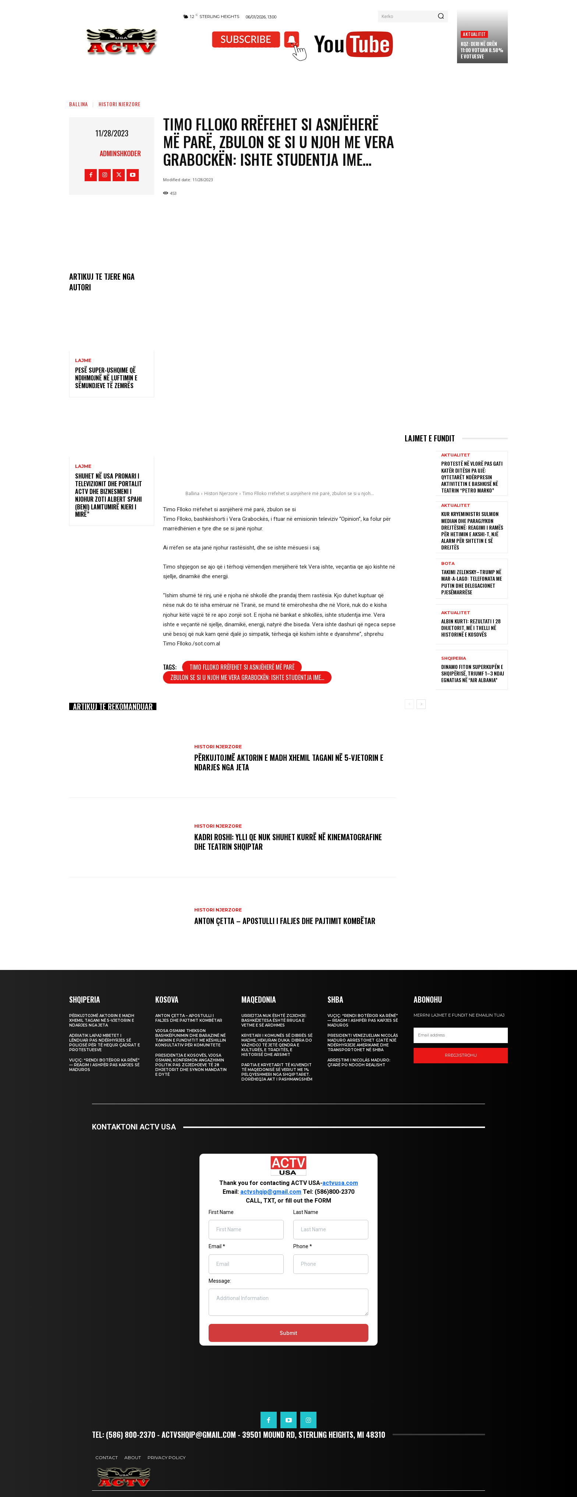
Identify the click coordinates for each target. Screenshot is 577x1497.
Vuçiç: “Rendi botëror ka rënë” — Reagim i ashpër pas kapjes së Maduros (104, 1065)
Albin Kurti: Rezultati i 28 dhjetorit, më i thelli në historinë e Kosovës (471, 627)
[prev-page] (409, 704)
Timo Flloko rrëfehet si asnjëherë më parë (242, 667)
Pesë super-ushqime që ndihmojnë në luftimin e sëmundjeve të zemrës (106, 378)
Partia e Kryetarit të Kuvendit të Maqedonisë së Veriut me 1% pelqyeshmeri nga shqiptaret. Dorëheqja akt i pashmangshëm (276, 1072)
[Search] (441, 16)
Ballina (78, 104)
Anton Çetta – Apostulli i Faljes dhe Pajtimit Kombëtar (284, 920)
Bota (447, 564)
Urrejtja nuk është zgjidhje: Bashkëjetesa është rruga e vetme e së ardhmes (274, 1020)
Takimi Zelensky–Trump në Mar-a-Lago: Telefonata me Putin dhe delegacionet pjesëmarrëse (471, 582)
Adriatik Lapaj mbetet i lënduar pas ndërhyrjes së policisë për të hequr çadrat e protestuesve (104, 1042)
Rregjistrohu (461, 1055)
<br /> (288, 1256)
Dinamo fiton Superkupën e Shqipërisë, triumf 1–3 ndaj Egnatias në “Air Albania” (472, 673)
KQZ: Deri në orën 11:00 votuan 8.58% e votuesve (482, 50)
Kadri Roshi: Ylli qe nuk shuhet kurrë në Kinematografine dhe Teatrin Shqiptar (288, 841)
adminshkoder (120, 153)
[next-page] (421, 704)
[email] (461, 1035)
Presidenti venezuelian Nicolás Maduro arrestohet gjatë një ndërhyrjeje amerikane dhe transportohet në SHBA (363, 1042)
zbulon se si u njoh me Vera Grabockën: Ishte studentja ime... (247, 677)
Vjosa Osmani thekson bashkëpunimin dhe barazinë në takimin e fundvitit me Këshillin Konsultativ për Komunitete (190, 1037)
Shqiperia (453, 658)
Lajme (83, 360)
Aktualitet (474, 34)
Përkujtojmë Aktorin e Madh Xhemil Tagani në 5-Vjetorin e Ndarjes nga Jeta (288, 762)
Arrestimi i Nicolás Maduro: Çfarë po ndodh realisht (359, 1062)
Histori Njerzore (120, 104)
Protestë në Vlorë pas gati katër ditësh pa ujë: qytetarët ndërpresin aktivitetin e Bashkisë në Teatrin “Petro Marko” (472, 476)
